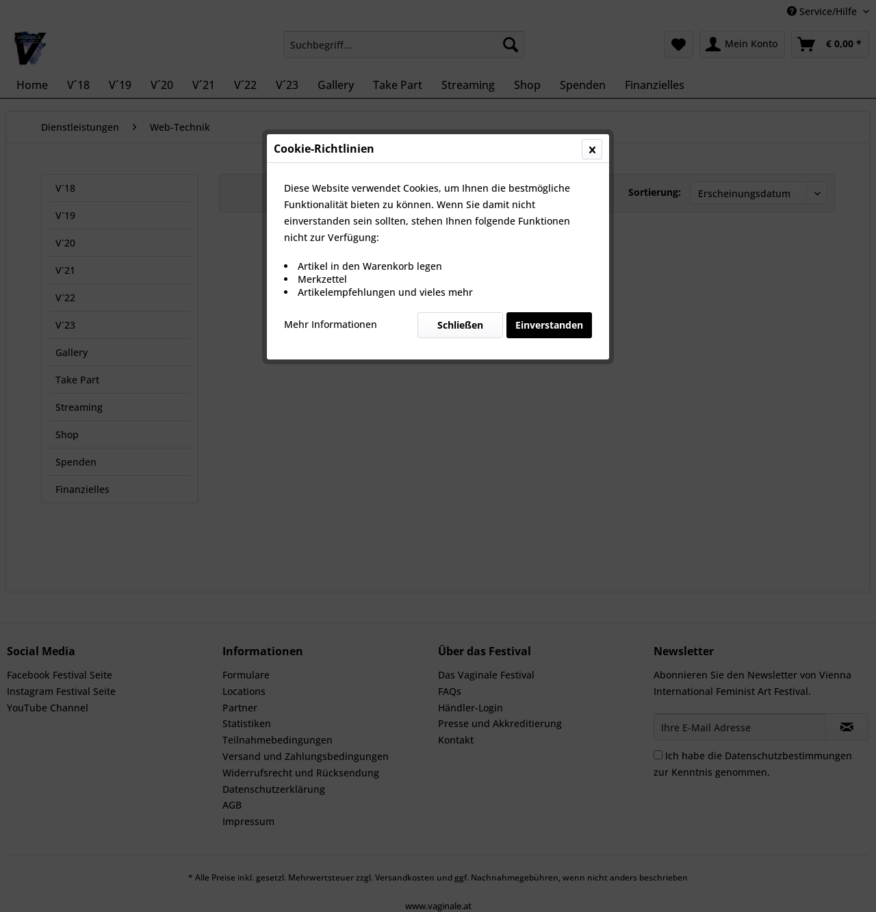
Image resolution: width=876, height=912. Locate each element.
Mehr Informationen (330, 324)
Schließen (460, 324)
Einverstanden (549, 324)
